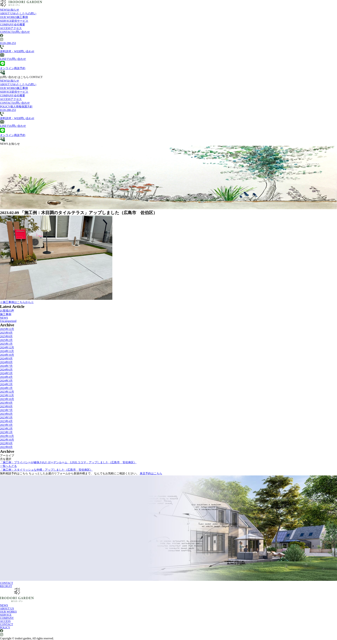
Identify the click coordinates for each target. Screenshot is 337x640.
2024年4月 (6, 376)
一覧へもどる (8, 466)
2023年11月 (7, 395)
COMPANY (12, 24)
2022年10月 (7, 439)
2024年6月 (6, 369)
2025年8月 (6, 336)
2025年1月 (6, 343)
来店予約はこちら (151, 473)
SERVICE (14, 20)
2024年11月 (7, 351)
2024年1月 (6, 388)
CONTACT (15, 31)
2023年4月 (6, 421)
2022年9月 (6, 443)
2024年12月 (7, 347)
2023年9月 (6, 402)
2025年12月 (7, 329)
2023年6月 (6, 413)
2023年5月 (6, 417)
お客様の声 (7, 310)
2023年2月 (6, 428)
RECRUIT (6, 586)
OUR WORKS (14, 17)
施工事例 (5, 314)
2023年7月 (6, 410)
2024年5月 (6, 373)
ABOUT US (18, 13)
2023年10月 (7, 399)
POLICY (16, 106)
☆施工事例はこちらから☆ (17, 302)
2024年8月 (6, 362)
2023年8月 (6, 406)
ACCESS (11, 28)
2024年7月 (6, 365)
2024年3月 (6, 380)
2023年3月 (6, 424)
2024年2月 (6, 384)
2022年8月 (6, 447)
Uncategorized (8, 320)
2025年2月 (6, 340)
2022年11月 (7, 436)
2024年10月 (7, 354)
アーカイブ (7, 455)
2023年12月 (7, 391)
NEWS (9, 9)
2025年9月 (6, 332)
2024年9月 (6, 358)
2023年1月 (6, 432)
